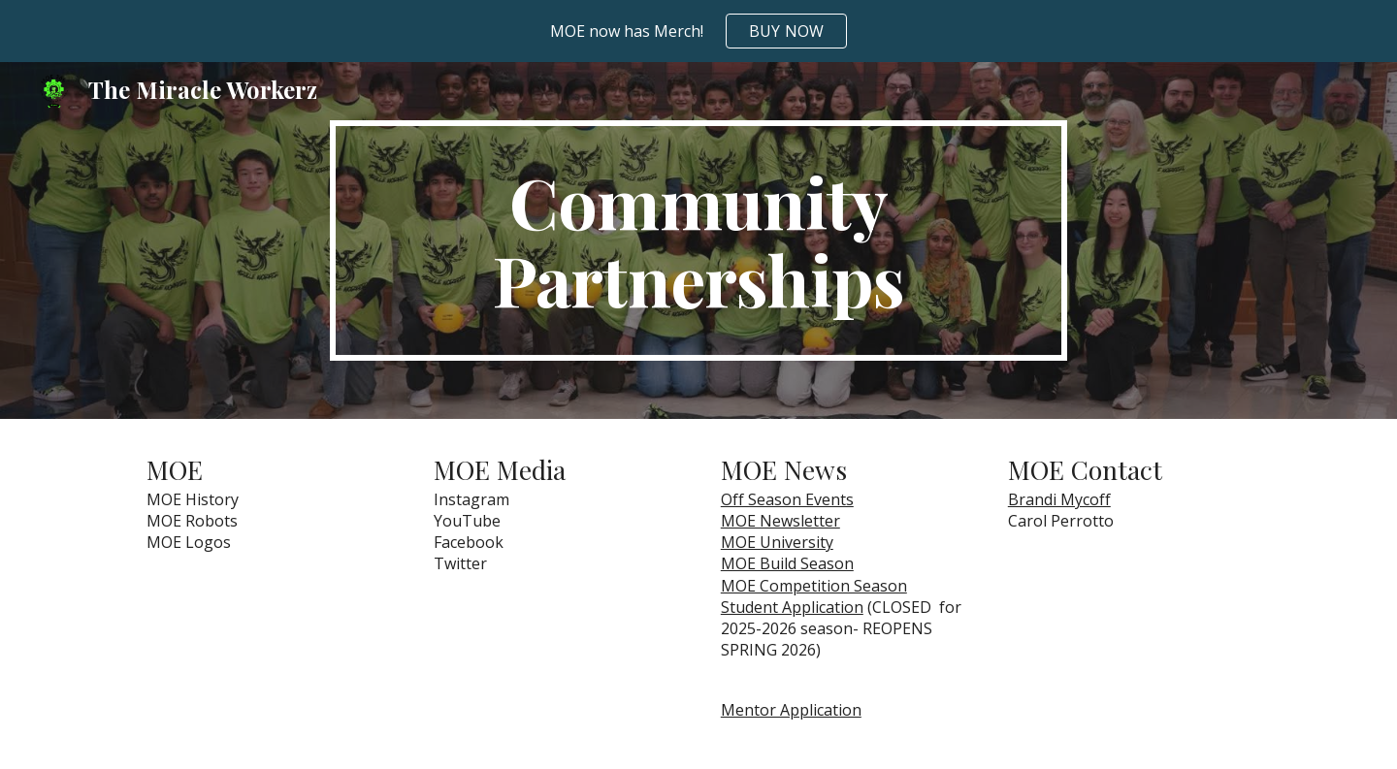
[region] (698, 31)
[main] (698, 240)
